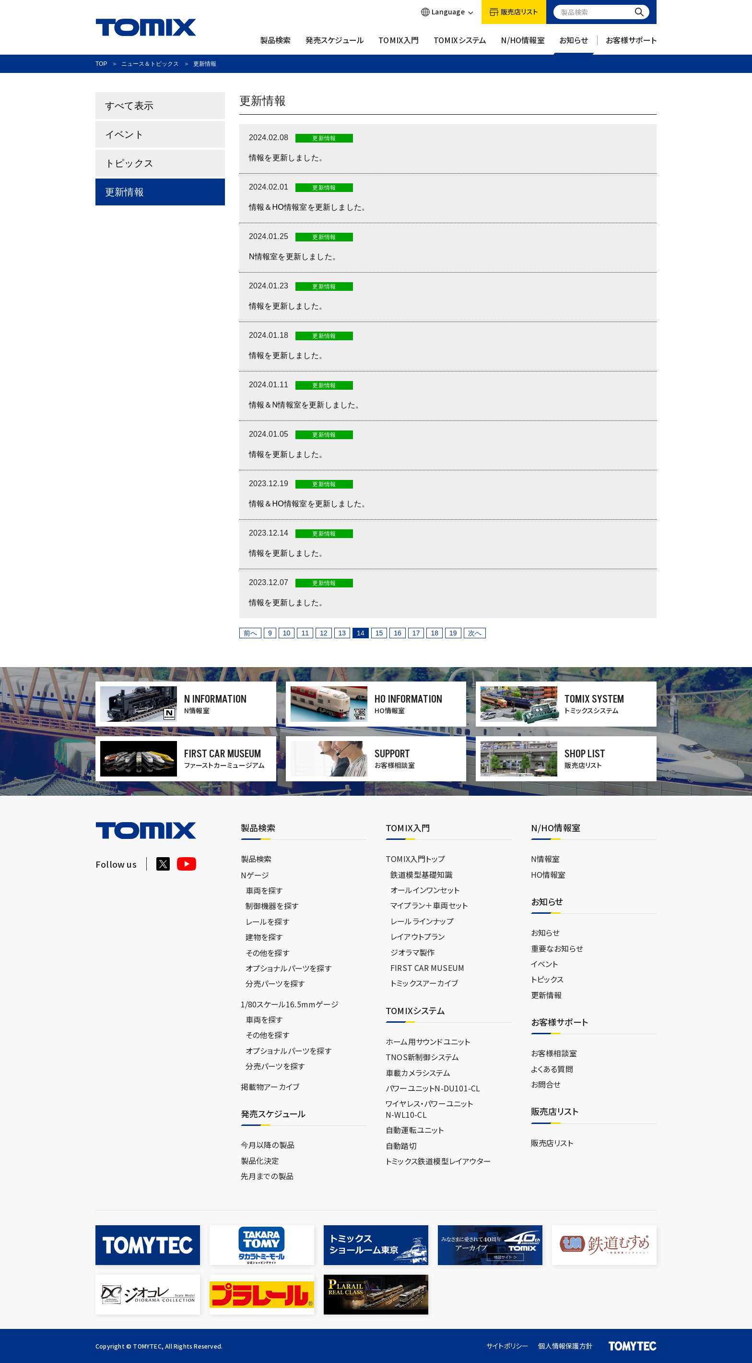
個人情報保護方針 (565, 1346)
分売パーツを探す (275, 983)
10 (287, 633)
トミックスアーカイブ (424, 983)
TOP (101, 63)
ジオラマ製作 (412, 952)
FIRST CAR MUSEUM (427, 967)
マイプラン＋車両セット (429, 905)
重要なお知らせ (557, 948)
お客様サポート (631, 45)
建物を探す (264, 937)
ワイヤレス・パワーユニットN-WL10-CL (429, 1109)
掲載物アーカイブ (270, 1086)
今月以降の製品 (267, 1144)
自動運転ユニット (415, 1130)
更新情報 (124, 192)
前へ (250, 633)
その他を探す (267, 952)
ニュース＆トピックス (150, 63)
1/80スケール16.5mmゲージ (290, 1004)
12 (324, 633)
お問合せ (546, 1084)
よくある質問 (552, 1069)
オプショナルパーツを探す (288, 968)
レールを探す (267, 921)
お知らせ (573, 45)
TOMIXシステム (460, 45)
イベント (124, 134)
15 (379, 633)
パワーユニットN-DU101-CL (433, 1088)
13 (342, 633)
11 (305, 633)
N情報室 (545, 858)
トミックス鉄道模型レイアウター (438, 1161)
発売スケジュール (335, 45)
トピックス (129, 163)
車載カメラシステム (418, 1072)
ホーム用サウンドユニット (428, 1041)
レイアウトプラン (417, 936)
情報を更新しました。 (288, 158)
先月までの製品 (267, 1176)
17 (416, 633)
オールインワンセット (424, 890)
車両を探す (264, 890)
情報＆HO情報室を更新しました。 (309, 207)
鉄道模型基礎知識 (421, 874)
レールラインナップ (422, 921)
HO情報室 (548, 874)
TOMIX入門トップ (415, 858)
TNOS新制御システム (422, 1057)
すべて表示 (129, 105)
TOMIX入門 (398, 45)
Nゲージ (255, 875)
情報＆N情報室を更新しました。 (306, 405)
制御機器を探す (272, 905)
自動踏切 (401, 1145)
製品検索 (275, 45)
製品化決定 (260, 1160)
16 (397, 633)
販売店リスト (552, 1142)
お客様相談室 (554, 1053)
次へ (475, 633)
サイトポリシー (507, 1346)
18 (434, 633)
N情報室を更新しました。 (294, 256)
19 (453, 633)
